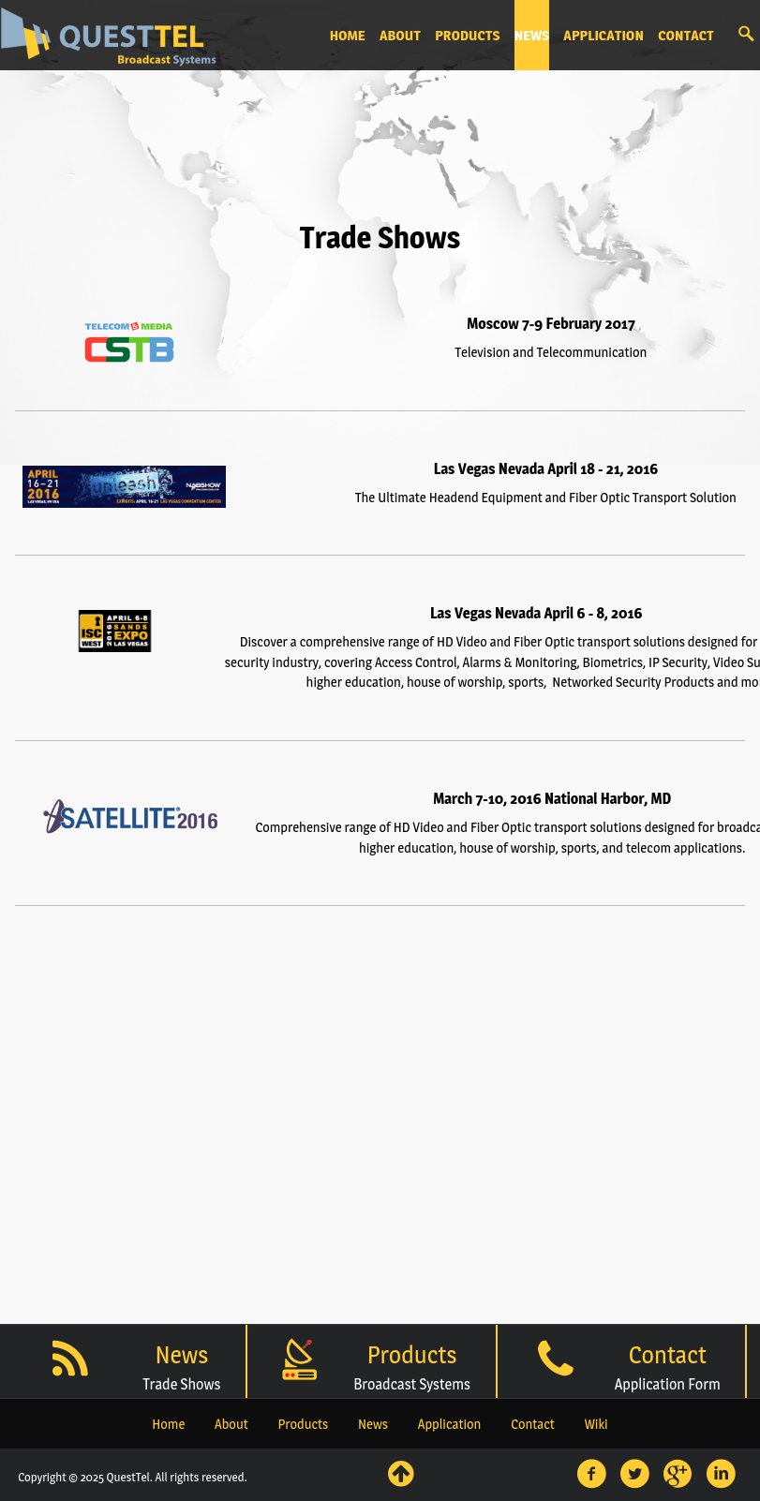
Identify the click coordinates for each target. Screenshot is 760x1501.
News (373, 1424)
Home (168, 1424)
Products (302, 1424)
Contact (533, 1424)
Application (450, 1424)
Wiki (596, 1424)
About (231, 1424)
